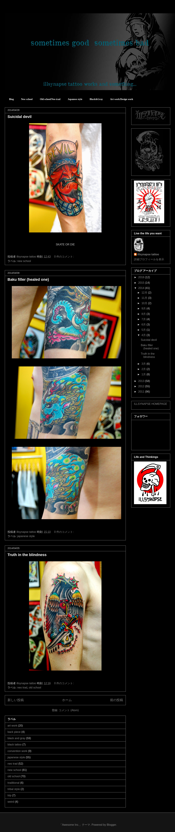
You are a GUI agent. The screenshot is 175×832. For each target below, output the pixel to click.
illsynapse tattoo (148, 254)
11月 (145, 297)
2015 (141, 282)
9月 (144, 308)
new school (24, 261)
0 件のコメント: (64, 256)
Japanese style (75, 99)
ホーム (67, 700)
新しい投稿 (16, 700)
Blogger (111, 824)
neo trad (22, 687)
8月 (144, 313)
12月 (145, 292)
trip (9, 795)
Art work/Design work (121, 99)
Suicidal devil (20, 117)
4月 (144, 335)
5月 (144, 329)
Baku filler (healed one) (28, 279)
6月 (144, 324)
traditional (13, 782)
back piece (14, 731)
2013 (141, 381)
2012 (141, 386)
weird (11, 801)
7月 (144, 319)
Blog (11, 99)
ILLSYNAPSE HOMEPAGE (150, 403)
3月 (144, 363)
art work (12, 725)
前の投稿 (116, 700)
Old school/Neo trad (50, 99)
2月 (144, 369)
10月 (145, 303)
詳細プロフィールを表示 (149, 259)
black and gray (16, 738)
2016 (141, 277)
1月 (144, 374)
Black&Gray (96, 99)
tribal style (14, 789)
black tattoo (15, 744)
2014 (141, 288)
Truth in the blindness (27, 555)
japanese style (26, 536)
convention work (17, 751)
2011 (141, 391)
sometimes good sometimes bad (20, 10)
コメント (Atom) (69, 710)
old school (35, 687)
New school (26, 99)
